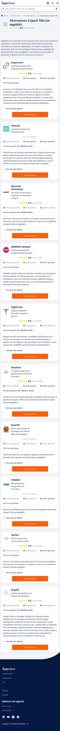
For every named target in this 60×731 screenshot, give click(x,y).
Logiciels (5, 695)
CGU (3, 682)
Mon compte (6, 706)
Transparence (7, 678)
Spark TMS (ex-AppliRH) (31, 16)
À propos (5, 690)
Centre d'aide (6, 710)
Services (8, 16)
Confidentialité (7, 674)
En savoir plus (30, 114)
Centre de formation (18, 16)
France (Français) (19, 723)
